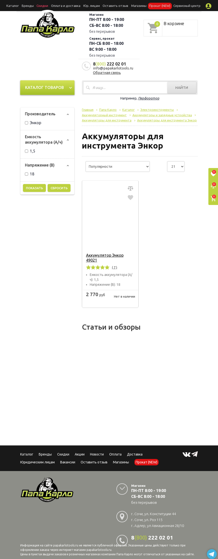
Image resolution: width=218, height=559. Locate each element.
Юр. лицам (92, 5)
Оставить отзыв (113, 5)
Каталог (24, 5)
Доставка (135, 449)
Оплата (115, 449)
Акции (80, 449)
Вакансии (67, 457)
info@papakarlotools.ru (113, 68)
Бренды (36, 5)
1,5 (30, 151)
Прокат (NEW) (153, 5)
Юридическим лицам (37, 457)
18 (29, 174)
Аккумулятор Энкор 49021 (110, 255)
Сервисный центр (176, 5)
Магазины (121, 457)
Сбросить (59, 188)
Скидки (63, 449)
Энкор (33, 122)
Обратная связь (107, 72)
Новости (97, 449)
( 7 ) (113, 262)
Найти (181, 87)
